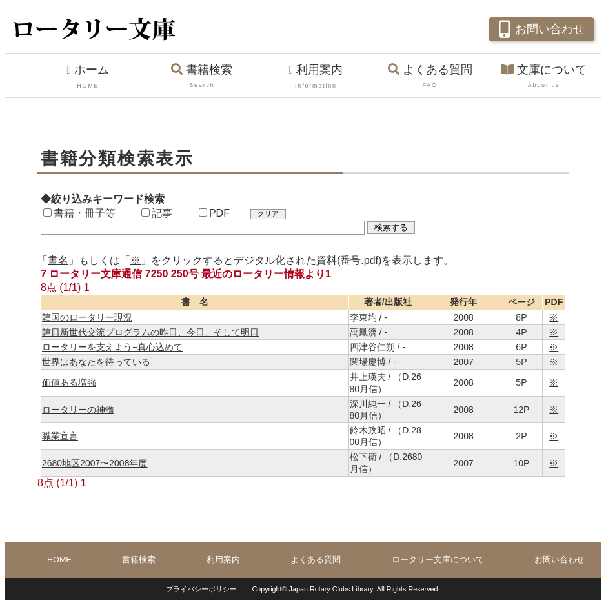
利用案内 (316, 77)
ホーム (88, 77)
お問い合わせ (539, 28)
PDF (214, 213)
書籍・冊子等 (79, 213)
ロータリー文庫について (438, 559)
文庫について (544, 76)
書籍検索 (202, 76)
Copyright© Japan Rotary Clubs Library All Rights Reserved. (345, 589)
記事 (156, 213)
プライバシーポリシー (201, 589)
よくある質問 (430, 76)
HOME (59, 559)
